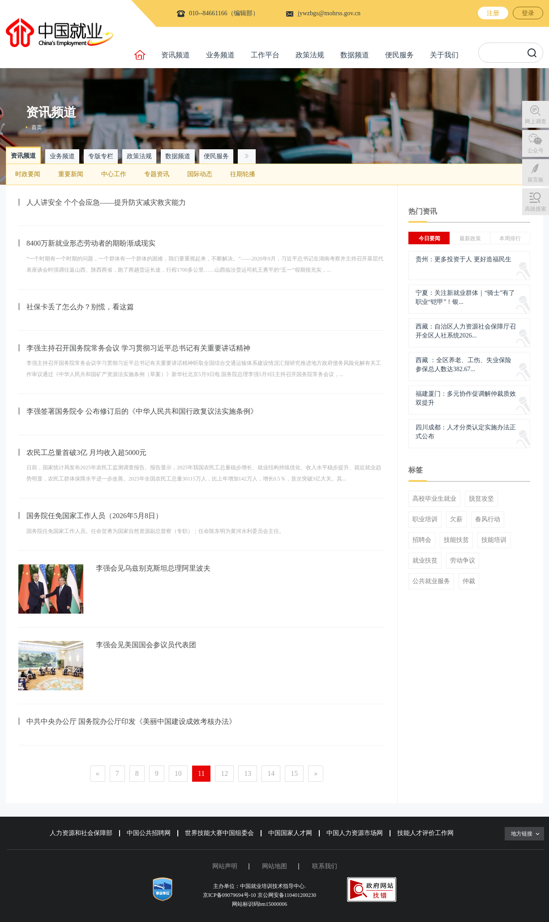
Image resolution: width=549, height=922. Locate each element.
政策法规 (310, 55)
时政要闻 (27, 174)
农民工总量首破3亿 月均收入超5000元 (86, 452)
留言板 (536, 180)
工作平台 (265, 55)
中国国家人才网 (290, 833)
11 (201, 773)
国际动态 (199, 174)
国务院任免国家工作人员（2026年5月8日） (94, 515)
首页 (36, 127)
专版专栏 (100, 156)
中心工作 (113, 174)
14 (270, 773)
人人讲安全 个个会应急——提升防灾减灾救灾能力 (106, 202)
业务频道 (220, 55)
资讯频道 (175, 55)
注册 (493, 13)
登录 (528, 13)
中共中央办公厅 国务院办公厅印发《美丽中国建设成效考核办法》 (131, 721)
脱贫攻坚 (481, 499)
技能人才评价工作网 (425, 833)
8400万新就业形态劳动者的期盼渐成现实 (90, 243)
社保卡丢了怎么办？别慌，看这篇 (80, 307)
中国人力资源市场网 (354, 833)
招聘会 (421, 540)
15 (294, 773)
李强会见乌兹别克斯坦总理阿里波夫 (153, 568)
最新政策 (470, 238)
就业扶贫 (424, 561)
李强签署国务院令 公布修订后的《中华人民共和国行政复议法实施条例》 (141, 411)
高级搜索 (535, 209)
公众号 (536, 150)
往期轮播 (242, 174)
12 (224, 773)
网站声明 (224, 866)
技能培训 (493, 540)
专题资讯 (156, 174)
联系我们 (324, 866)
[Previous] (97, 774)
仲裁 (469, 581)
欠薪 (456, 519)
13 (247, 773)
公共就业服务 (431, 581)
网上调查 (535, 121)
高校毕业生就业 (434, 499)
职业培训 (424, 519)
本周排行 (510, 238)
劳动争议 (462, 561)
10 (178, 773)
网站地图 (274, 866)
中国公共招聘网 (149, 833)
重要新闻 (70, 174)
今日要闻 (429, 238)
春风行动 (487, 519)
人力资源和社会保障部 (81, 833)
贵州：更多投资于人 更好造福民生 (463, 259)
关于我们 (444, 55)
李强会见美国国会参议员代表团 (146, 645)
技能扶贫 (456, 540)
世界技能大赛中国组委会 (219, 833)
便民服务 (399, 55)
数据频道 (354, 55)
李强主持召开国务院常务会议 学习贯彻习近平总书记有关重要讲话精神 (138, 348)
